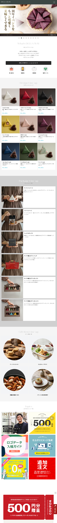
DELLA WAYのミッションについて (28, 63)
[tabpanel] (28, 20)
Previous (2, 20)
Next (55, 20)
